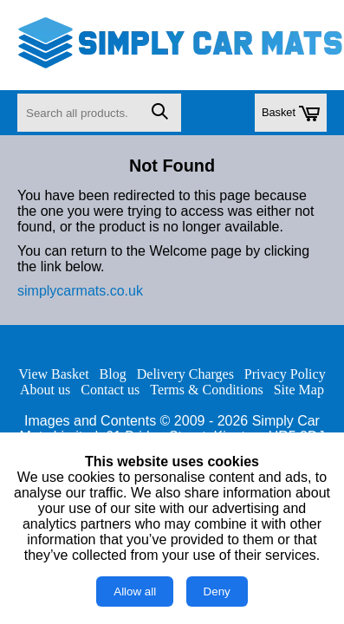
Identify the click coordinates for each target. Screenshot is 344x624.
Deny (217, 591)
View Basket (53, 374)
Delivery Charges (185, 374)
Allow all (135, 591)
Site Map (299, 389)
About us (45, 389)
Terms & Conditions (206, 389)
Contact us (110, 389)
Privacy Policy (285, 374)
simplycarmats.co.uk (80, 290)
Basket (291, 113)
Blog (113, 374)
